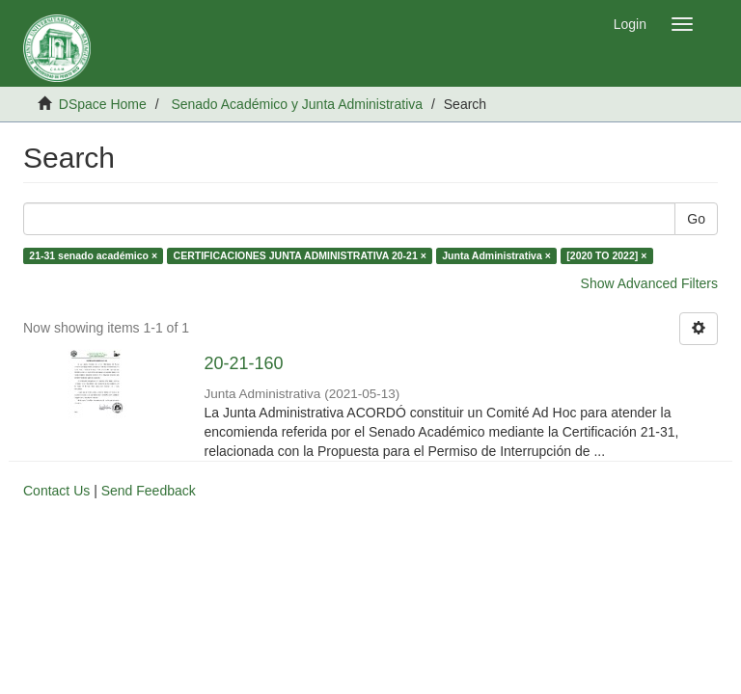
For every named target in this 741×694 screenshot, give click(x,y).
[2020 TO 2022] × (606, 255)
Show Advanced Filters (649, 283)
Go (696, 219)
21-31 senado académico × (93, 255)
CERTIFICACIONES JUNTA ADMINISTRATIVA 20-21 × (300, 255)
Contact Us (56, 490)
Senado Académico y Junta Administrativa (297, 104)
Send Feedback (148, 490)
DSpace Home (103, 104)
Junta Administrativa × (496, 255)
